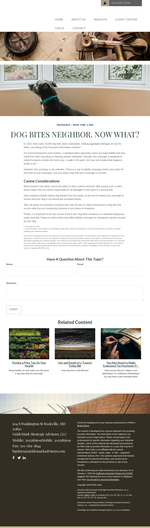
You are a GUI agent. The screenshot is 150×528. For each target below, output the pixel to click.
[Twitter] (20, 453)
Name (9, 260)
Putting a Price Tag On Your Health (29, 360)
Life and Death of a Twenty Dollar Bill (75, 360)
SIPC (93, 491)
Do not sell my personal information (103, 475)
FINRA (86, 491)
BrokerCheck (83, 421)
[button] (83, 18)
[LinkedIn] (25, 453)
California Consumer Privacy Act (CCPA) (114, 469)
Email (80, 260)
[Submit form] (13, 305)
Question (11, 278)
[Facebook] (14, 453)
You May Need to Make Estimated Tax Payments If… (121, 360)
